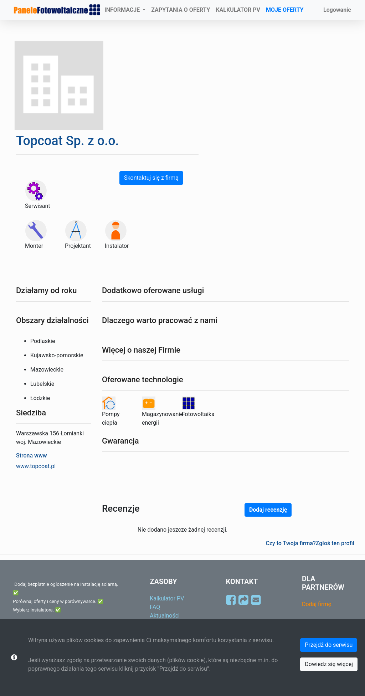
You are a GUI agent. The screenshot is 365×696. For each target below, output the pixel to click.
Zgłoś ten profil (335, 543)
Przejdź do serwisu (329, 644)
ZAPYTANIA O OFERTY (180, 9)
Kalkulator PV (167, 598)
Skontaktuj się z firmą (151, 177)
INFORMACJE (122, 9)
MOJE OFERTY (285, 9)
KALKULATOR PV (238, 9)
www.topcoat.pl (36, 466)
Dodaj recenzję (268, 509)
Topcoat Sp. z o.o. (67, 140)
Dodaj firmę (316, 604)
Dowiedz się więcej (329, 664)
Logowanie (337, 9)
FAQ (155, 607)
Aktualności (165, 615)
